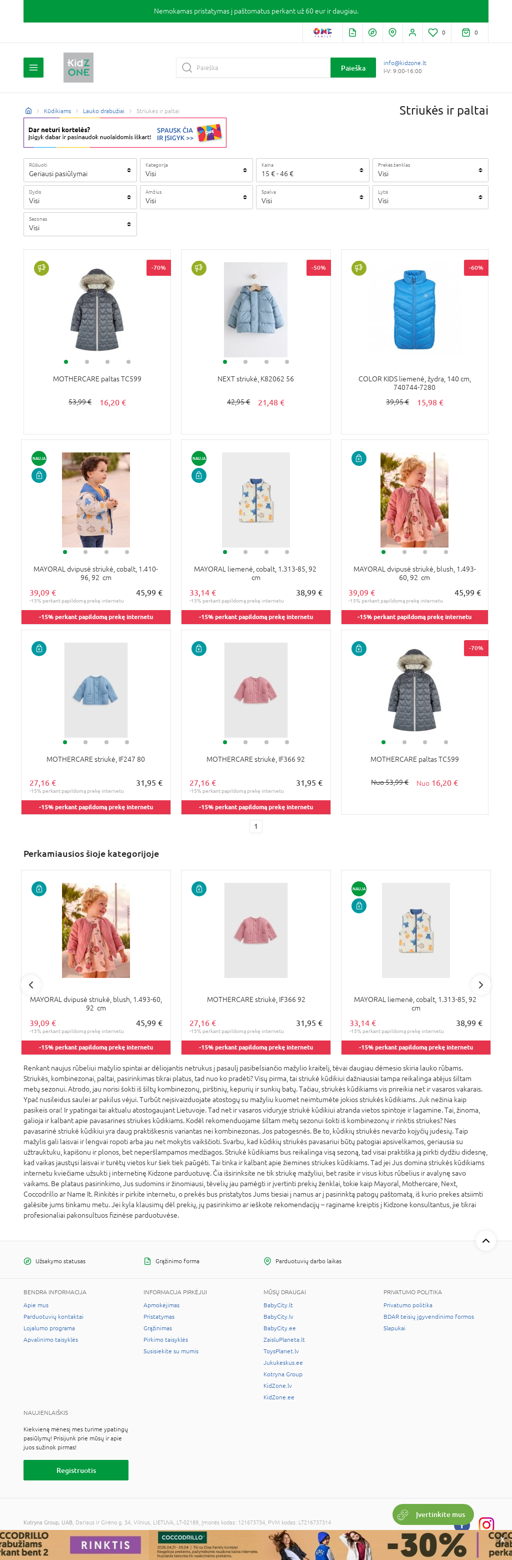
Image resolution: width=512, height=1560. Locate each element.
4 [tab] (128, 362)
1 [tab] (66, 362)
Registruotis (76, 1470)
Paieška (353, 68)
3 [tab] (108, 362)
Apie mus (36, 1305)
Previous (31, 985)
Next (481, 985)
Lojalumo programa (49, 1328)
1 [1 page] (256, 826)
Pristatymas (159, 1316)
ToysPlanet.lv (281, 1351)
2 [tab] (87, 362)
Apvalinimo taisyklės (51, 1339)
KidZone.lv (278, 1385)
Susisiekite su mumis (171, 1351)
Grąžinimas (158, 1328)
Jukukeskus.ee (283, 1362)
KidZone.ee (279, 1397)
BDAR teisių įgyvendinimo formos (429, 1316)
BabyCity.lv (279, 1316)
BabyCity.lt (278, 1305)
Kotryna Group (283, 1374)
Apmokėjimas (162, 1305)
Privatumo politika (408, 1305)
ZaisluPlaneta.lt (284, 1339)
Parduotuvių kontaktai (54, 1316)
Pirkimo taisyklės (166, 1339)
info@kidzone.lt (405, 63)
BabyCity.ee (280, 1328)
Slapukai (395, 1328)
